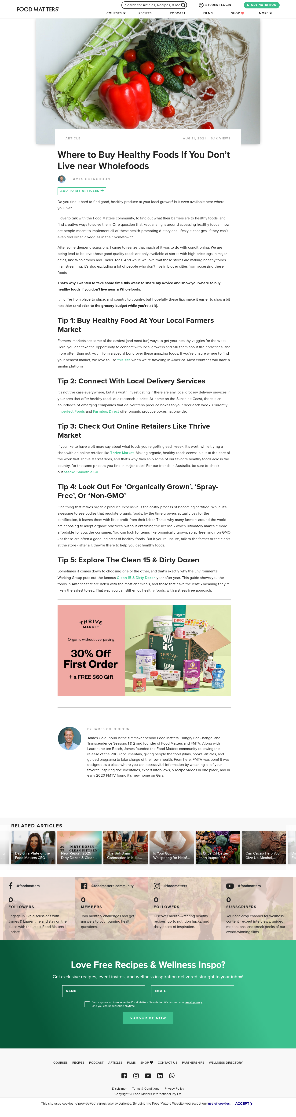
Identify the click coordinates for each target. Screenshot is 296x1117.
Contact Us (167, 1063)
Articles (115, 1063)
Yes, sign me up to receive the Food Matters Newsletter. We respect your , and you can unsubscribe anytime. (147, 1004)
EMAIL (160, 991)
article (73, 138)
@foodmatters (28, 886)
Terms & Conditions (145, 1089)
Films (208, 13)
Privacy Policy (174, 1089)
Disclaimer (119, 1089)
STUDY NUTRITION (261, 5)
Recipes (145, 13)
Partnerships (193, 1063)
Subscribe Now (148, 1018)
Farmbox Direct (106, 411)
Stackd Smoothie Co (81, 472)
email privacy (194, 1002)
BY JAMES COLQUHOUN (108, 729)
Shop (237, 13)
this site (124, 360)
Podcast (178, 13)
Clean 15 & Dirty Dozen (136, 577)
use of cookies (219, 1104)
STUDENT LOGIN (214, 5)
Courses (114, 13)
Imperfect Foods (71, 411)
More (263, 13)
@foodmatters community (112, 886)
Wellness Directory (226, 1063)
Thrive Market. (122, 453)
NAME (71, 991)
